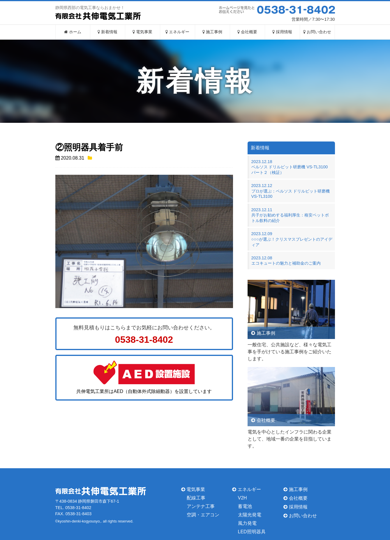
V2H (242, 497)
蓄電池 (245, 506)
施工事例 (212, 32)
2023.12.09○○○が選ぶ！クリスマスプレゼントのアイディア (291, 239)
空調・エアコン (203, 514)
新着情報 (107, 32)
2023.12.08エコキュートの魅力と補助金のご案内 (286, 261)
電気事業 (142, 32)
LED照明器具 (252, 531)
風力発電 (247, 523)
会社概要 (247, 32)
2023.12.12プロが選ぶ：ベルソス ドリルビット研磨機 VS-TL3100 (290, 191)
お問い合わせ (317, 32)
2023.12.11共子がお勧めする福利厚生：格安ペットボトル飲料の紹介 (290, 215)
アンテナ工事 (201, 506)
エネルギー (177, 32)
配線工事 (196, 497)
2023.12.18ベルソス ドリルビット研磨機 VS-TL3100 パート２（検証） (291, 167)
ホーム (72, 32)
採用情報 (282, 32)
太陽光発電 (249, 514)
